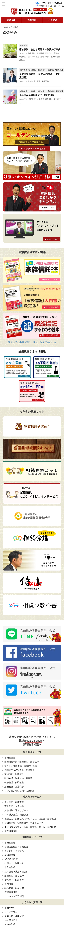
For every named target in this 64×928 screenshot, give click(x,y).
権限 (38, 81)
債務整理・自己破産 (14, 782)
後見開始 (32, 53)
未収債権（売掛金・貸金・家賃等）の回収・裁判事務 (30, 827)
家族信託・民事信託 (14, 774)
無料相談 (32, 20)
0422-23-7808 (33, 740)
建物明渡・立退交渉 (14, 786)
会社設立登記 (10, 912)
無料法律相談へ (32, 744)
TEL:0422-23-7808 (52, 3)
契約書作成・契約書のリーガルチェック (23, 823)
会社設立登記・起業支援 (16, 846)
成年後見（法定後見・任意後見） (20, 770)
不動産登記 (9, 757)
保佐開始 (40, 53)
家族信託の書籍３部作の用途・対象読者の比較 (32, 342)
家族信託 (11, 20)
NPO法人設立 (11, 859)
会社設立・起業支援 (14, 802)
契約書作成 (9, 855)
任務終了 (23, 57)
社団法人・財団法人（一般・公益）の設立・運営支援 (30, 818)
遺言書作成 (9, 867)
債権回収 (8, 884)
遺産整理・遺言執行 (14, 875)
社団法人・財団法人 (14, 863)
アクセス (52, 20)
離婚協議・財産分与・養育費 (18, 778)
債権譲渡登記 (10, 831)
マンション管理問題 (14, 896)
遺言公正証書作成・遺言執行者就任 (21, 766)
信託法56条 (32, 57)
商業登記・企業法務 (14, 806)
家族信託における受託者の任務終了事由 (40, 49)
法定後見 (32, 81)
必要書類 (32, 99)
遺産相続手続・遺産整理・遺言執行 (21, 762)
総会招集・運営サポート (16, 810)
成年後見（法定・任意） (16, 871)
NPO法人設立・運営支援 (16, 814)
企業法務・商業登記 (14, 916)
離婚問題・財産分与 (14, 888)
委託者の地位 (44, 57)
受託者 (56, 53)
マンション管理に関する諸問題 (19, 790)
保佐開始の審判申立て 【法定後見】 (38, 95)
